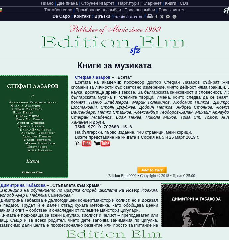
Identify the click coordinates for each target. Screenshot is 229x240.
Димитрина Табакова (23, 185)
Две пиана (67, 3)
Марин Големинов (151, 102)
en (117, 16)
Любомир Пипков (191, 102)
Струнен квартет (97, 3)
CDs (184, 3)
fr (127, 16)
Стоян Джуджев (118, 107)
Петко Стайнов (114, 112)
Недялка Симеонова (50, 195)
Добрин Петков (155, 107)
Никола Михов (161, 117)
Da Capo (61, 16)
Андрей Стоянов (194, 107)
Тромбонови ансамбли (98, 9)
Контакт (82, 16)
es (136, 16)
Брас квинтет (172, 9)
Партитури (128, 3)
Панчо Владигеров (108, 102)
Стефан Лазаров (93, 77)
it (131, 16)
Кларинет (152, 3)
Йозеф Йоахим (141, 190)
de (123, 16)
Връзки (102, 16)
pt (140, 16)
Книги (170, 3)
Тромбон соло (58, 9)
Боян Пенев (128, 117)
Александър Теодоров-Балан (163, 112)
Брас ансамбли (140, 9)
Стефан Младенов (91, 117)
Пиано (47, 3)
